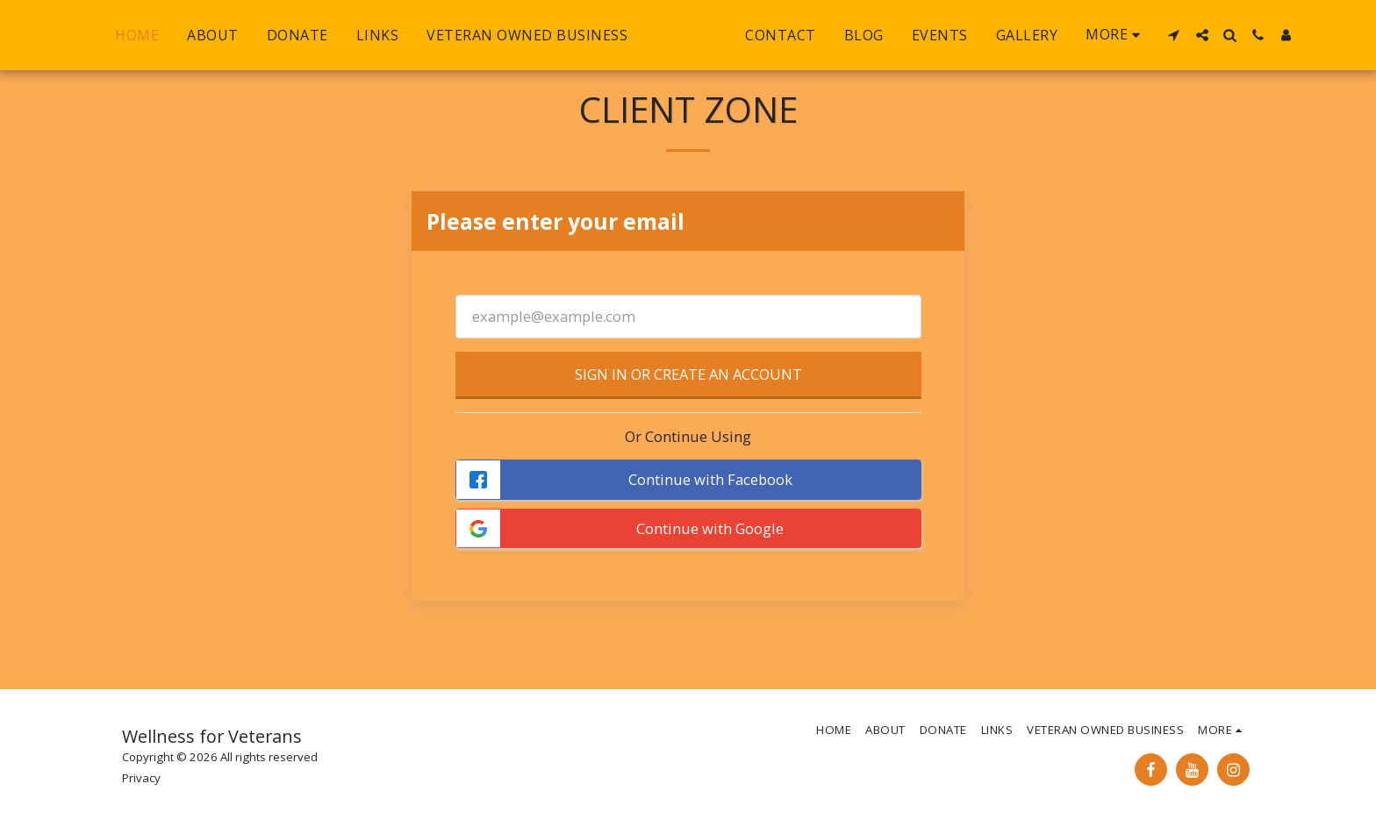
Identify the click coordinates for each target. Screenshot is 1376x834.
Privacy (141, 778)
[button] (1212, 35)
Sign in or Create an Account (688, 374)
